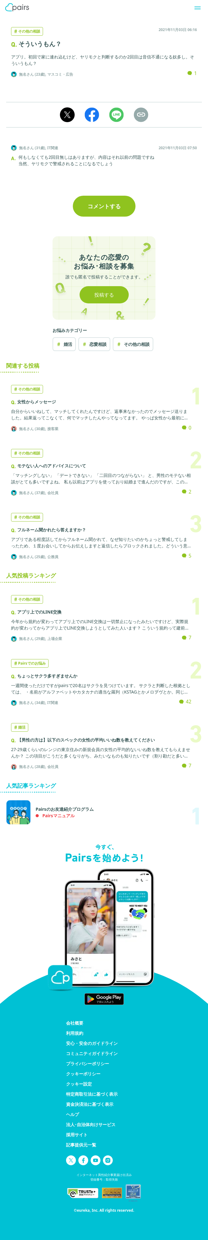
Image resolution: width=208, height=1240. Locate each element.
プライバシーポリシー (87, 1063)
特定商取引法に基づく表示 (92, 1094)
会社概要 (74, 1023)
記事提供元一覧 (81, 1145)
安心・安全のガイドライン (92, 1043)
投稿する (104, 294)
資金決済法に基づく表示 (89, 1104)
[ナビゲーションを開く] (195, 7)
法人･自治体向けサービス (91, 1124)
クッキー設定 (79, 1084)
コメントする (104, 206)
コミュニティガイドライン (92, 1053)
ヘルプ (72, 1114)
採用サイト (77, 1135)
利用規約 (74, 1033)
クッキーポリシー (83, 1074)
